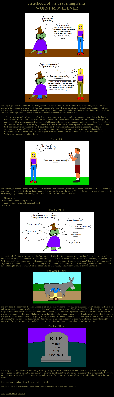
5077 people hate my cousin (13, 393)
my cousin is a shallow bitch (32, 110)
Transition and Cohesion (65, 387)
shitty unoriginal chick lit (38, 382)
